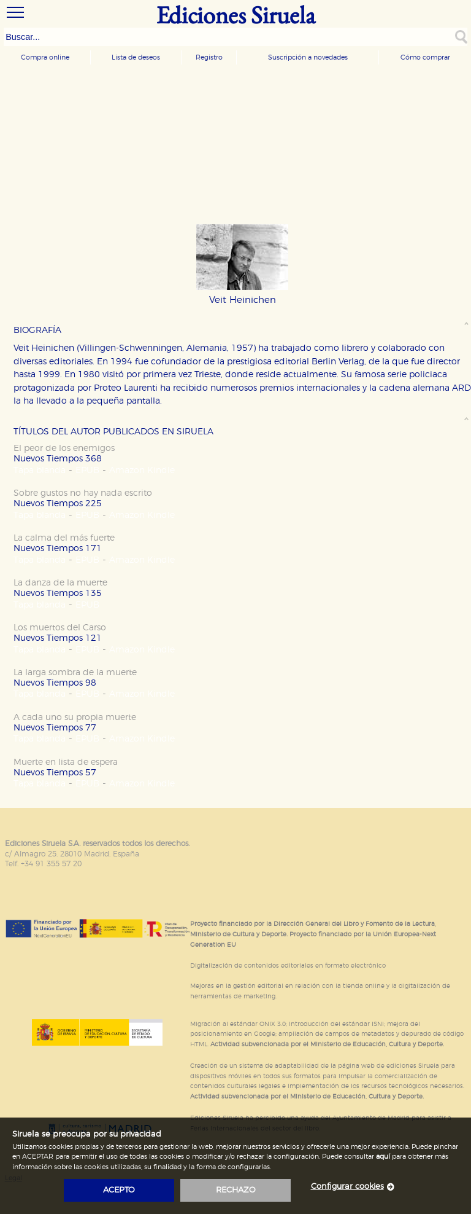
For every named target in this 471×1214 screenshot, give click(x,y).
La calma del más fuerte (64, 537)
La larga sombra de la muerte (75, 672)
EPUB (87, 470)
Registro (209, 57)
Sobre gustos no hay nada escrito (82, 493)
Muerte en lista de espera (65, 762)
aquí (383, 1156)
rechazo (236, 1190)
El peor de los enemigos (64, 448)
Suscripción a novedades (308, 57)
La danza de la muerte (60, 582)
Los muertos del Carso (59, 627)
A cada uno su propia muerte (74, 717)
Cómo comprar (425, 57)
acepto (119, 1190)
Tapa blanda (39, 470)
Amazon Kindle (142, 470)
